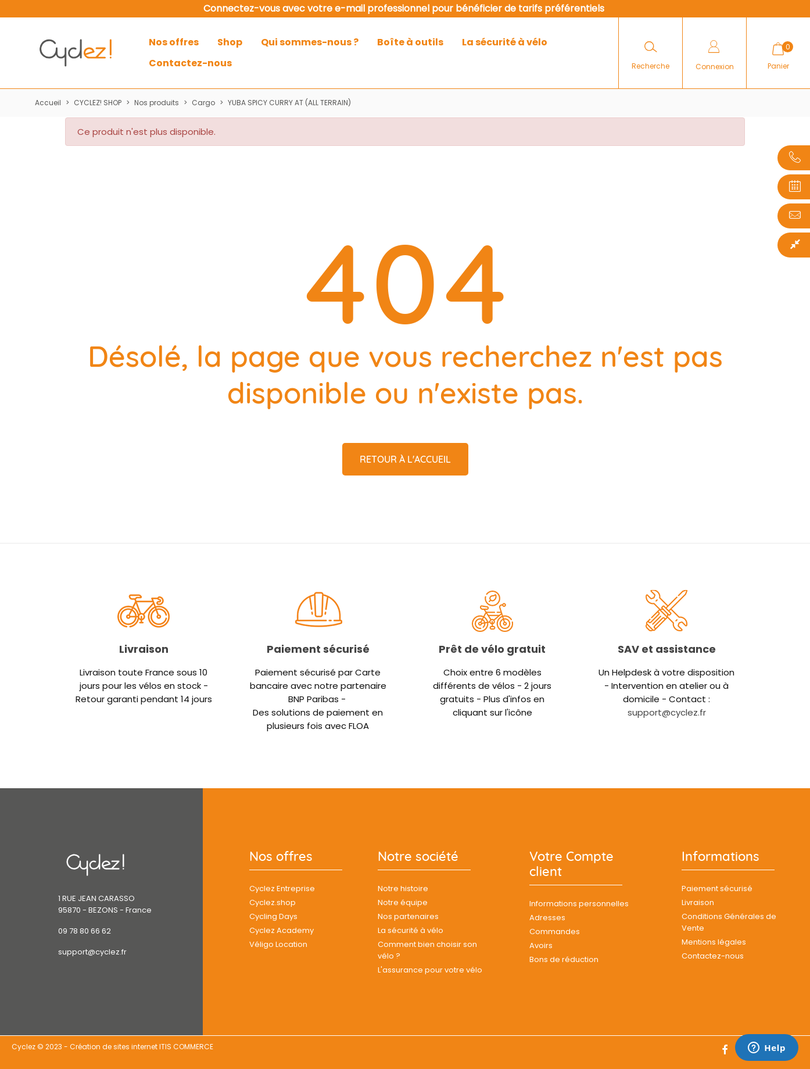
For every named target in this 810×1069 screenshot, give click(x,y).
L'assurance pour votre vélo (430, 969)
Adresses (547, 917)
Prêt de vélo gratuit (492, 649)
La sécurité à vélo (504, 42)
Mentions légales (714, 942)
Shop (229, 42)
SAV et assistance (667, 649)
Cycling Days (273, 916)
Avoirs (541, 945)
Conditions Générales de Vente (729, 922)
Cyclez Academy (281, 930)
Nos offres (174, 42)
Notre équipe (403, 902)
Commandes (554, 931)
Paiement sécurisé (318, 649)
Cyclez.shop (272, 902)
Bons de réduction (563, 959)
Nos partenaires (408, 916)
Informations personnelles (579, 903)
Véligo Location (278, 944)
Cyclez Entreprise (282, 888)
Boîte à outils (410, 42)
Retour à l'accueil (405, 459)
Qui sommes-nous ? (310, 42)
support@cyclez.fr (667, 712)
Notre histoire (403, 888)
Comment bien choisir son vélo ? (427, 950)
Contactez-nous (190, 63)
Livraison (144, 649)
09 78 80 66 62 (84, 930)
